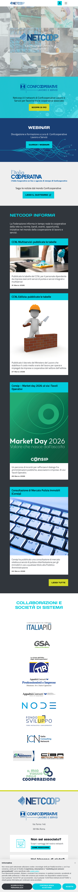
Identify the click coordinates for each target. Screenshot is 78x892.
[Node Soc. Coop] (39, 705)
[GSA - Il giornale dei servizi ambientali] (39, 644)
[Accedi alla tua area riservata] (60, 3)
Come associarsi (40, 847)
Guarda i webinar (39, 145)
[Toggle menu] (66, 3)
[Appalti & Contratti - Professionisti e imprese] (39, 682)
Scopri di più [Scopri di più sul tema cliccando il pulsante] (39, 107)
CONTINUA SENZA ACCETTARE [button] (47, 887)
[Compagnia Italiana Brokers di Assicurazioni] (52, 756)
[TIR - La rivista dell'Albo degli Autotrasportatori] (39, 663)
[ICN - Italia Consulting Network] (39, 738)
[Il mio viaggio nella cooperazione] (39, 773)
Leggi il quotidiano (38, 195)
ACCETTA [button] (69, 886)
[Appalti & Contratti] (39, 694)
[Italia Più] (39, 626)
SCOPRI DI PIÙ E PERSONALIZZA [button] (17, 887)
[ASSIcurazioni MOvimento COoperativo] (23, 756)
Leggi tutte (58, 582)
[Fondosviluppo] (39, 720)
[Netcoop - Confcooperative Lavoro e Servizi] (22, 3)
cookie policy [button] (34, 871)
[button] (75, 863)
